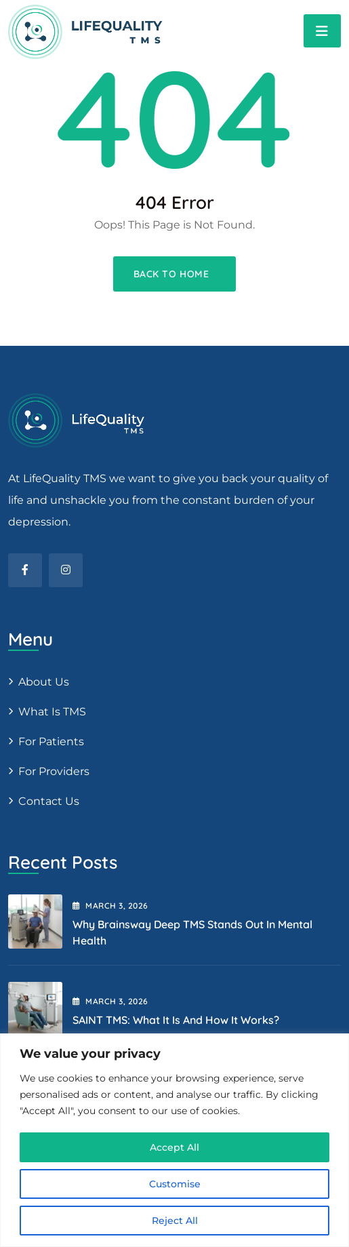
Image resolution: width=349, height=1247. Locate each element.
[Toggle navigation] (322, 30)
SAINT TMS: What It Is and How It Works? (176, 1020)
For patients (51, 741)
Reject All (175, 1220)
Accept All (174, 1147)
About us (43, 681)
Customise (175, 1184)
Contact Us (48, 801)
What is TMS (52, 711)
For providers (53, 771)
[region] (174, 1140)
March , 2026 (110, 905)
